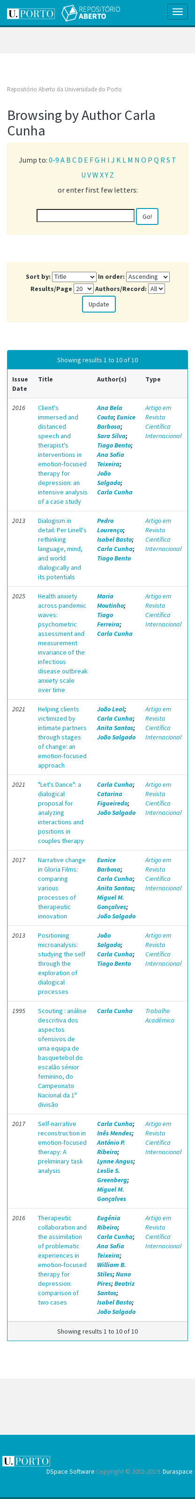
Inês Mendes (114, 1133)
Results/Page (51, 288)
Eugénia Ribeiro (108, 1222)
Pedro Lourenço (110, 525)
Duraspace (178, 1471)
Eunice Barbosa (116, 422)
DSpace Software (70, 1471)
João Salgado (108, 478)
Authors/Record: (121, 288)
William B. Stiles (111, 1269)
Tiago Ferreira (108, 619)
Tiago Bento (114, 445)
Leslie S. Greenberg (112, 1175)
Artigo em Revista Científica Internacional (163, 421)
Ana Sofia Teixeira (110, 459)
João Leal (110, 709)
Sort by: (38, 276)
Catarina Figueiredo (112, 798)
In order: (111, 276)
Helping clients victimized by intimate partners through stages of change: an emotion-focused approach (62, 737)
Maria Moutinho (110, 601)
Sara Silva (111, 436)
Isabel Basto (114, 539)
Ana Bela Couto (109, 412)
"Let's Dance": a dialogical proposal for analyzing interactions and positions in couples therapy (61, 812)
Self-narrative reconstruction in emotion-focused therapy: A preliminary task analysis (62, 1147)
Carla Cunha (115, 492)
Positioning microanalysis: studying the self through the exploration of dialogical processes (61, 963)
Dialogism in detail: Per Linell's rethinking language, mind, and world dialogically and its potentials (62, 548)
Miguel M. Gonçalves (111, 902)
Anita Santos (115, 727)
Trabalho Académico (159, 1015)
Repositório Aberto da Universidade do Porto (64, 89)
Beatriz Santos (116, 1288)
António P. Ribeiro (111, 1147)
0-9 (54, 159)
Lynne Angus (115, 1161)
